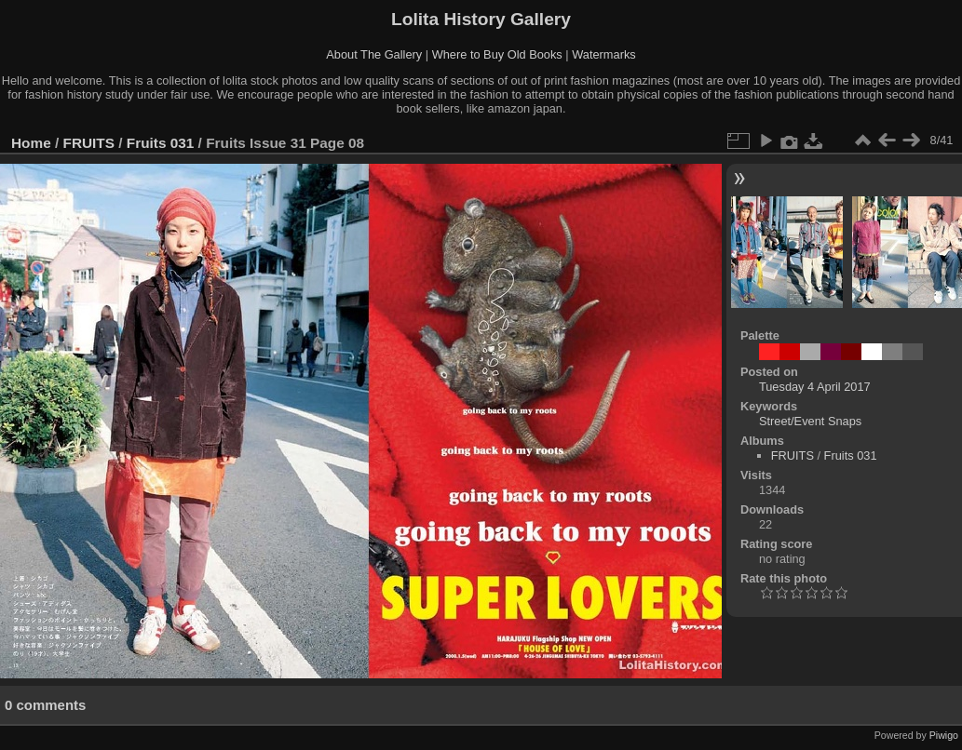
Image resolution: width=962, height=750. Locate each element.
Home (31, 143)
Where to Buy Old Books (497, 54)
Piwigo (943, 735)
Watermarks (604, 54)
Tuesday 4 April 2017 (815, 387)
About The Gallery (374, 54)
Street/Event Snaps (810, 421)
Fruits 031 (161, 143)
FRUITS (89, 143)
